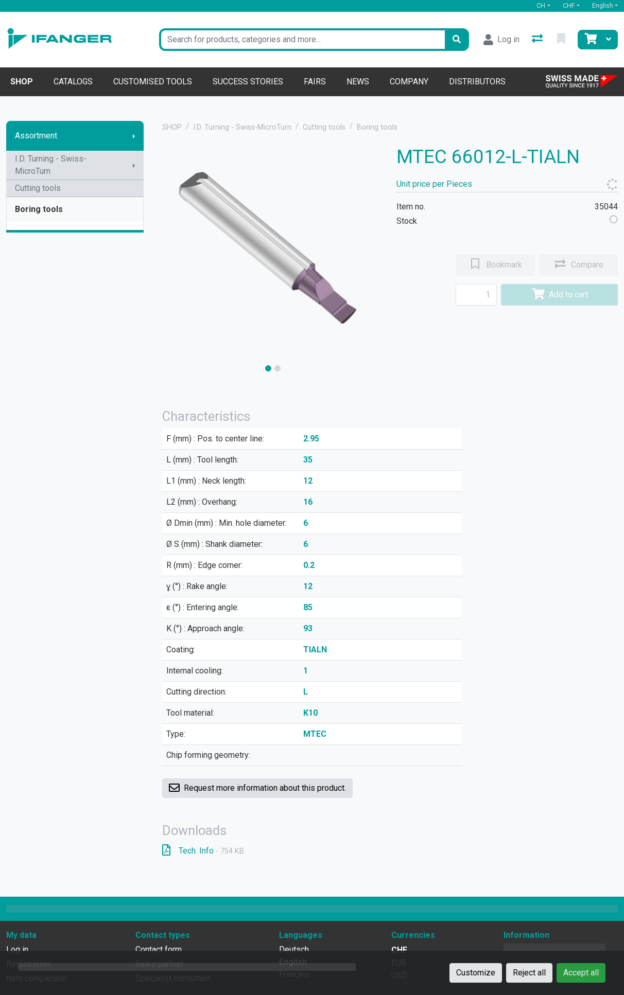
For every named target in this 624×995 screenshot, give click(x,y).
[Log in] (501, 39)
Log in (17, 949)
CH (540, 5)
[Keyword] (302, 39)
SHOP (172, 127)
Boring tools (39, 209)
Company (409, 81)
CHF (569, 5)
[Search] (457, 39)
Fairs (315, 81)
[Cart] (589, 39)
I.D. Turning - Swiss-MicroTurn (50, 165)
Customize (475, 973)
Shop (21, 81)
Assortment (36, 135)
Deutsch (294, 949)
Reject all (529, 973)
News (357, 81)
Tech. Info (203, 851)
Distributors (477, 81)
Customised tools (152, 81)
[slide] (268, 368)
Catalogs (73, 81)
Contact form (158, 949)
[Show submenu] (134, 135)
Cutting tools (38, 188)
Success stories (248, 81)
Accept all (581, 973)
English (602, 5)
